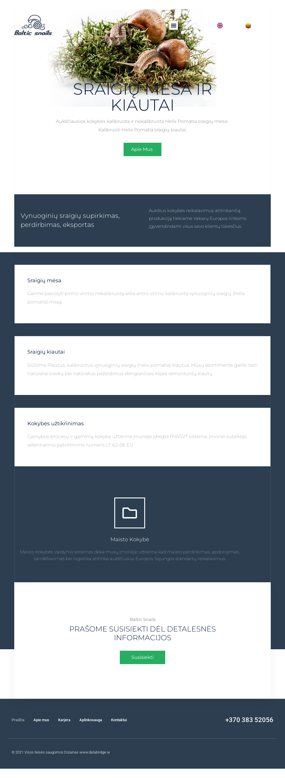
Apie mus (41, 720)
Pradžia (18, 720)
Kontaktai (119, 720)
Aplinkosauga (90, 720)
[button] (173, 25)
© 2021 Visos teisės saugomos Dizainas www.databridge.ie (61, 752)
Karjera (64, 720)
